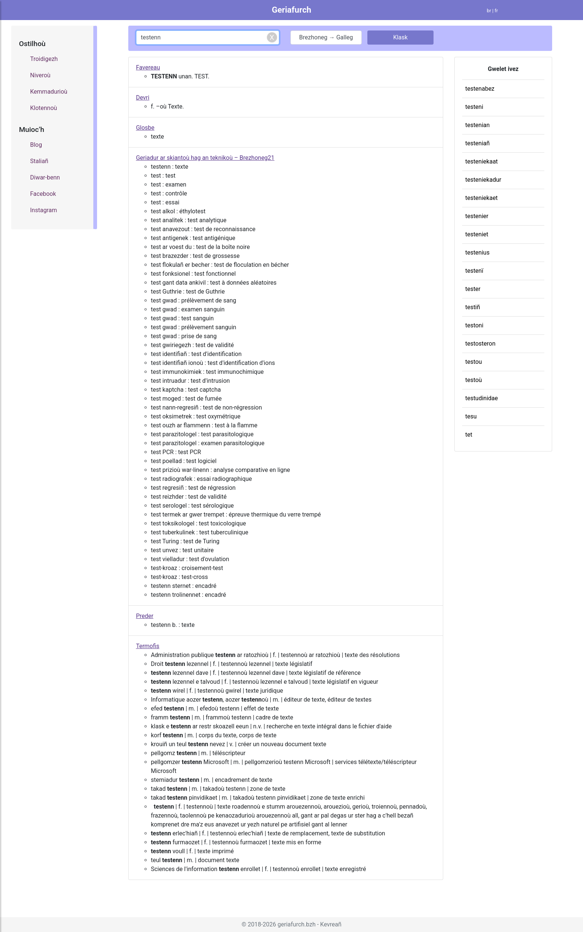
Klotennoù (43, 107)
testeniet (476, 234)
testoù (473, 380)
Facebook (43, 193)
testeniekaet (481, 197)
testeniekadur (483, 179)
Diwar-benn (45, 177)
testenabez (480, 88)
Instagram (43, 210)
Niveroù (40, 75)
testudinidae (481, 398)
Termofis (148, 646)
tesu (471, 416)
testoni (474, 325)
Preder (145, 615)
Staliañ (39, 161)
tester (472, 288)
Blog (36, 144)
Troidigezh (44, 58)
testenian (477, 125)
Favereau (148, 67)
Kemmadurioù (48, 91)
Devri (142, 97)
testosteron (480, 343)
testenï (474, 270)
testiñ (472, 307)
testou (473, 361)
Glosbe (145, 127)
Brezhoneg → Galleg (326, 37)
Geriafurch (291, 9)
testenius (477, 252)
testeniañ (477, 143)
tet (468, 434)
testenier (476, 216)
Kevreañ (330, 924)
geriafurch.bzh (297, 924)
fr (496, 10)
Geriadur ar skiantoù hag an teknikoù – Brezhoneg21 (205, 157)
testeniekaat (481, 161)
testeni (474, 106)
